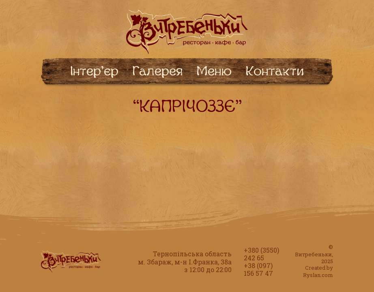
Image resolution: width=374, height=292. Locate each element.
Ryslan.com (318, 275)
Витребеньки (313, 254)
